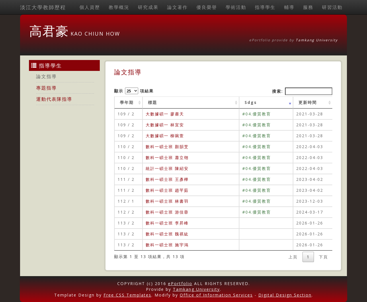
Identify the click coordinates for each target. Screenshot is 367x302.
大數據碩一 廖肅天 (165, 114)
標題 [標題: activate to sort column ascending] (152, 102)
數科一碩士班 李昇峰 (167, 223)
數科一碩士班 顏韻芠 (167, 146)
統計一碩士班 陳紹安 (167, 168)
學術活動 (236, 7)
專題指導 (46, 88)
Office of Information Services (216, 295)
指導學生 (265, 7)
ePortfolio (180, 283)
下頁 (323, 257)
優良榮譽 (206, 7)
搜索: (302, 91)
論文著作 (177, 7)
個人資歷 (89, 7)
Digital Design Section (285, 295)
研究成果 (148, 7)
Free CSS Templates (127, 295)
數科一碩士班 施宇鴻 (167, 244)
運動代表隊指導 (54, 99)
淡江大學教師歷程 (43, 7)
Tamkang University (317, 40)
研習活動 (332, 7)
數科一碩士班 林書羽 (167, 201)
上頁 (293, 257)
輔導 (289, 7)
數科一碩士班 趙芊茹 (167, 190)
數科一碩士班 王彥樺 (167, 179)
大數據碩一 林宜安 (165, 124)
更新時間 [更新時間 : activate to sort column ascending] (307, 102)
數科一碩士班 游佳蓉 (167, 212)
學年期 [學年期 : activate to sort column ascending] (127, 102)
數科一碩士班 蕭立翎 (167, 157)
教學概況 (119, 7)
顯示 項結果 (134, 91)
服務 (308, 7)
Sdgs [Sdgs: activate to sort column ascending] (251, 102)
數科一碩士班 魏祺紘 (167, 234)
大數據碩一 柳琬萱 (165, 135)
